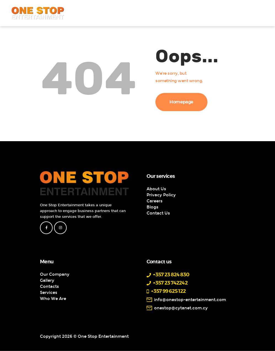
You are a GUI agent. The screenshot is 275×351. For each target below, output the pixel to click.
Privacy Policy (161, 194)
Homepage (181, 102)
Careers (155, 201)
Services (48, 292)
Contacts (49, 286)
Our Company (54, 274)
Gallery (47, 280)
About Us (156, 188)
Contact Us (158, 213)
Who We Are (53, 298)
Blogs (152, 207)
